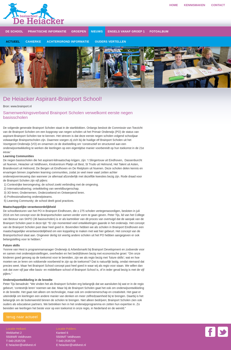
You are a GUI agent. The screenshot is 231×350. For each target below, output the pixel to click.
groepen (78, 31)
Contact (218, 5)
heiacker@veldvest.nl (22, 345)
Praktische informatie (47, 31)
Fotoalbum (159, 31)
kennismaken (194, 5)
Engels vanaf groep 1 (126, 31)
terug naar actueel (22, 317)
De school (14, 31)
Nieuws (97, 31)
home (173, 5)
